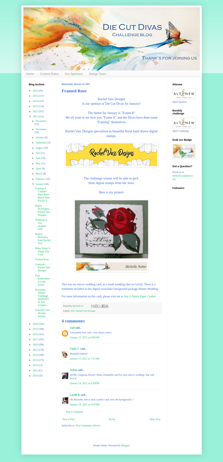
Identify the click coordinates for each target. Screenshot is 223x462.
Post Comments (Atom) (88, 425)
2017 (35, 339)
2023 (35, 106)
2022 (35, 111)
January (40, 184)
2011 (35, 370)
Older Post (155, 419)
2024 (35, 101)
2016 (35, 344)
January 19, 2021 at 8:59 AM (85, 404)
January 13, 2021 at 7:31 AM (85, 358)
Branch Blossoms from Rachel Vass (43, 239)
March (39, 173)
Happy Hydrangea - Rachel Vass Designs (43, 210)
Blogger (125, 445)
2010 (35, 375)
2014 (35, 355)
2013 (35, 360)
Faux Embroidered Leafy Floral (42, 280)
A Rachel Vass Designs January (42, 313)
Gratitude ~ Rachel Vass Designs (42, 267)
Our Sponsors (74, 73)
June (38, 158)
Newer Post (69, 419)
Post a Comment (74, 411)
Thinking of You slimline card (41, 224)
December (41, 121)
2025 (35, 95)
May (38, 163)
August (40, 148)
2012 (35, 365)
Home (30, 73)
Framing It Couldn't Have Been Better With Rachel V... (42, 194)
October (40, 137)
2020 (35, 324)
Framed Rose (42, 259)
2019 (35, 329)
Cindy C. (75, 348)
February (41, 179)
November (41, 129)
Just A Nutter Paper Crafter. (140, 296)
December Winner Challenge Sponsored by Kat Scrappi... (42, 297)
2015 (35, 350)
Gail (72, 327)
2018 (35, 334)
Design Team (97, 73)
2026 (35, 90)
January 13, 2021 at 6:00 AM (85, 337)
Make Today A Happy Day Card (42, 251)
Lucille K (75, 394)
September (41, 142)
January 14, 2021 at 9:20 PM (84, 383)
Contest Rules (49, 73)
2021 (72, 311)
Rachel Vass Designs (85, 311)
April (39, 168)
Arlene (73, 370)
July (38, 153)
